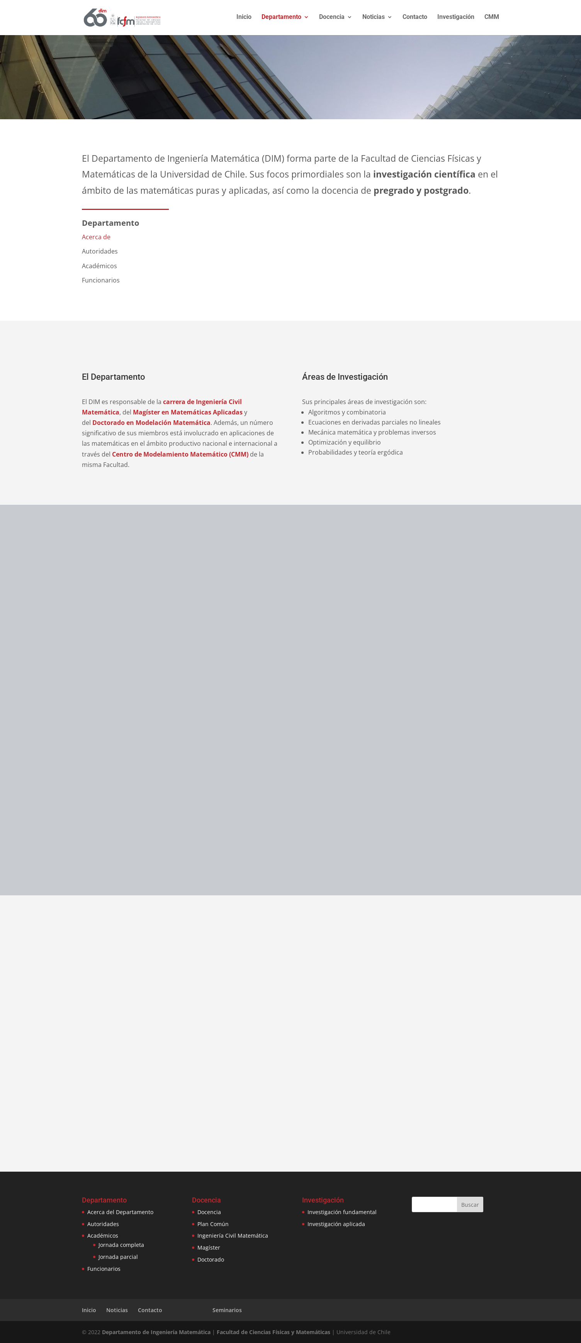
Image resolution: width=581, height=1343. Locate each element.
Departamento (281, 18)
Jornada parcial (118, 1256)
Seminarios (227, 1310)
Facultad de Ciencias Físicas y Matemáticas (273, 1332)
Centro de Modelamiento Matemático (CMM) (180, 454)
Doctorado (210, 1259)
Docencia (332, 18)
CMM (491, 18)
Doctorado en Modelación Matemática (151, 422)
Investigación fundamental (342, 1212)
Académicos (102, 1235)
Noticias (373, 18)
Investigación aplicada (336, 1224)
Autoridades (103, 1224)
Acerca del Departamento (120, 1212)
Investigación (455, 18)
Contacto (415, 18)
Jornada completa (121, 1244)
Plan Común (213, 1224)
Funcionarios (104, 1268)
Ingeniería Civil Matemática (232, 1235)
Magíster (208, 1247)
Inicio (243, 18)
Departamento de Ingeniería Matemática (156, 1332)
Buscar (470, 1204)
